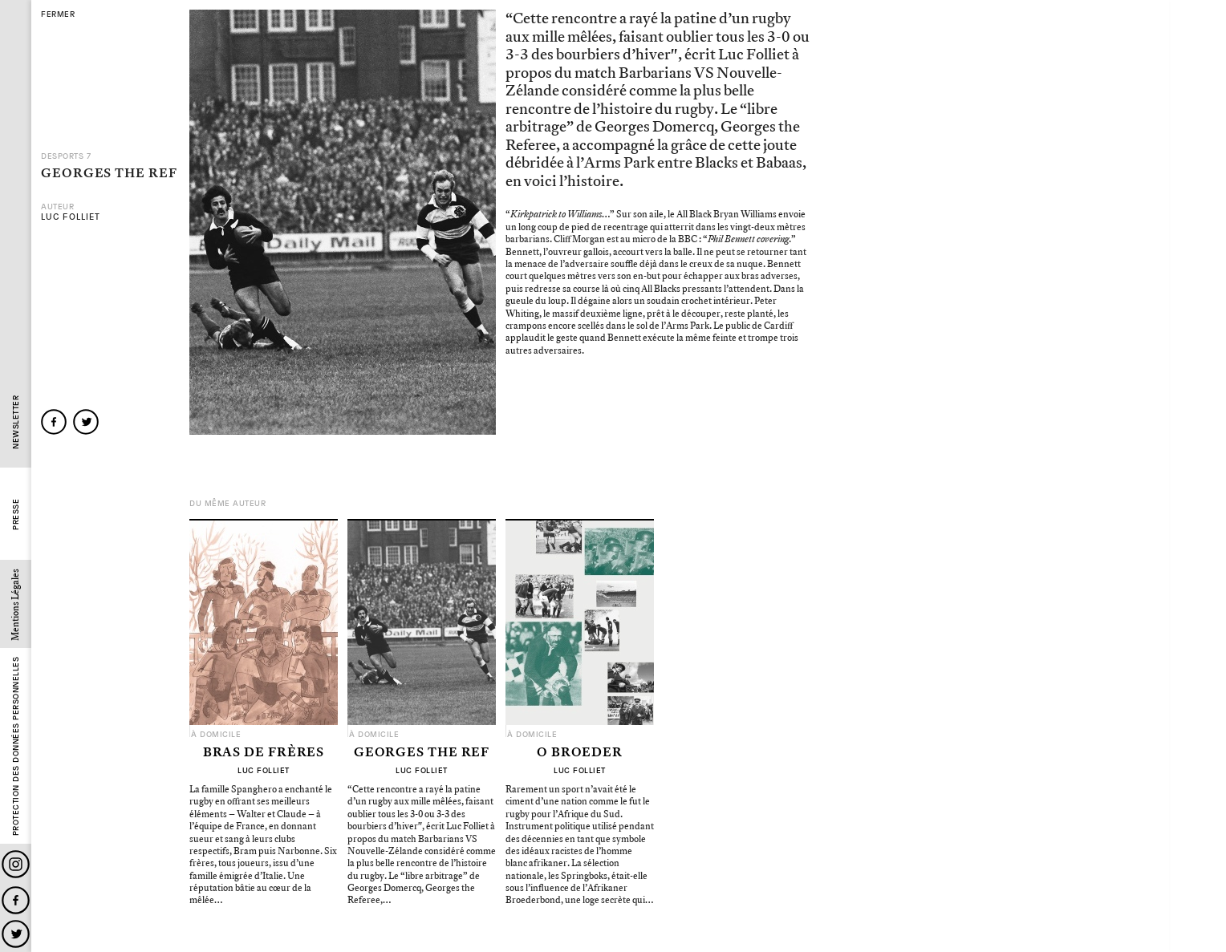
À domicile (216, 734)
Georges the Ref (422, 753)
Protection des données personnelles (15, 747)
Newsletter (15, 422)
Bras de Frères (264, 753)
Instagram (15, 864)
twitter (86, 422)
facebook (54, 422)
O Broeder (580, 753)
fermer (58, 14)
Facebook (15, 900)
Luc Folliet (70, 217)
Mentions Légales (16, 605)
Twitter (15, 934)
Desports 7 (66, 156)
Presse (15, 514)
